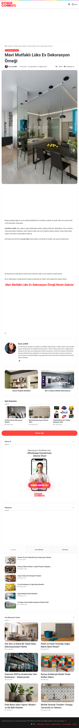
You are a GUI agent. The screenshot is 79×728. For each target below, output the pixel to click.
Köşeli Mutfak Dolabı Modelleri (27, 593)
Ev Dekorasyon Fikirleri (19, 46)
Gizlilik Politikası (56, 724)
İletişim (75, 724)
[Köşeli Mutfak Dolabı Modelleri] (10, 596)
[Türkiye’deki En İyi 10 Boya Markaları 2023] (63, 412)
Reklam (47, 724)
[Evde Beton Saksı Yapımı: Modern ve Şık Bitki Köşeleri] (21, 692)
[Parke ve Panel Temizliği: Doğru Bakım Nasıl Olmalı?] (57, 631)
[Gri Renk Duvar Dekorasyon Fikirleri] (15, 412)
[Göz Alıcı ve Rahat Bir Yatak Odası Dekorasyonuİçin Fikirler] (21, 631)
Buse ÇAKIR (11, 66)
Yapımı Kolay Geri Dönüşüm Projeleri (29, 576)
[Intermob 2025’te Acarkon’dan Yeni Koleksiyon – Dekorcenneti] (21, 662)
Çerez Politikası (66, 724)
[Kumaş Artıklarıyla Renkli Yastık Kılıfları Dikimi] (57, 662)
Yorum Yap (39, 433)
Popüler (13, 550)
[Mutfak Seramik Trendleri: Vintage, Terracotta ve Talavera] (57, 692)
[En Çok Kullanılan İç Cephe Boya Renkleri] (10, 587)
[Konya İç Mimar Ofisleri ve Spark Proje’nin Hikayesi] (10, 569)
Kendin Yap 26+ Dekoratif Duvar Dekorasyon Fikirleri (34, 557)
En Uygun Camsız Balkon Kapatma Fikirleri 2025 (33, 602)
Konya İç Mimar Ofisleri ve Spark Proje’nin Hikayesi (34, 566)
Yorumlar (65, 550)
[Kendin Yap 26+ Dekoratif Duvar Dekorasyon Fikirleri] (10, 560)
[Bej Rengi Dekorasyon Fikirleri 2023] (39, 412)
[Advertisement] (39, 24)
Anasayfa (8, 46)
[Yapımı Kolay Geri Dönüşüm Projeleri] (10, 578)
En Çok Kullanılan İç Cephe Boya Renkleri (31, 584)
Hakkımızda (40, 724)
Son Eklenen (39, 550)
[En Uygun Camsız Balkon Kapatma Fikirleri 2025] (10, 605)
